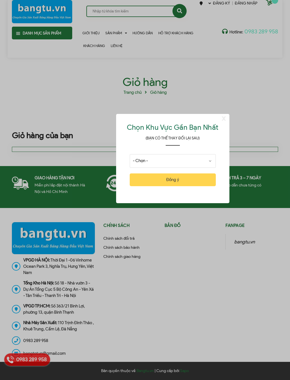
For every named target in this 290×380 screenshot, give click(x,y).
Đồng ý (172, 179)
